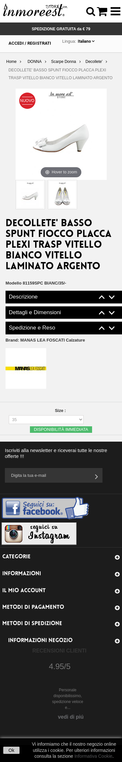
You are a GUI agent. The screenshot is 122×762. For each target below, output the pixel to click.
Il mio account (24, 590)
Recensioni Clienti (59, 650)
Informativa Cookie (94, 756)
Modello (13, 283)
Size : (61, 410)
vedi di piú (71, 717)
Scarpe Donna (63, 61)
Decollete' (94, 61)
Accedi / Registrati (29, 43)
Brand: (45, 340)
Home (11, 61)
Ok (11, 750)
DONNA (35, 61)
